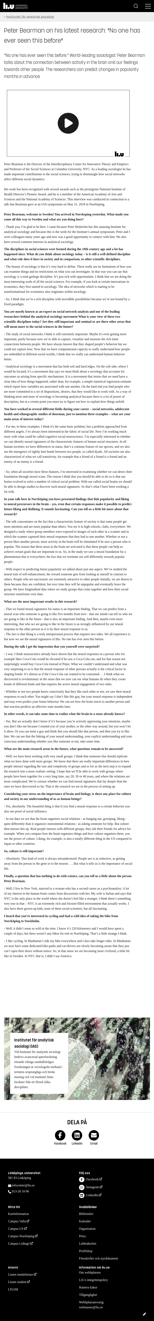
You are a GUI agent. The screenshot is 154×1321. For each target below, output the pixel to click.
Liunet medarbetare (20, 1274)
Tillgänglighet (88, 1294)
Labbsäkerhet (87, 1243)
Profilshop (85, 1251)
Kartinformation (18, 1214)
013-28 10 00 (20, 1191)
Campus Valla (17, 1221)
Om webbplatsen (90, 1272)
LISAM (13, 1289)
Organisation (87, 1228)
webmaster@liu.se (91, 1307)
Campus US (15, 1228)
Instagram (89, 1187)
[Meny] (148, 6)
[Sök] (136, 6)
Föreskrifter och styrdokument (98, 1258)
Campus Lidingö (18, 1243)
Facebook (89, 1179)
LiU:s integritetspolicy (93, 1280)
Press (82, 1236)
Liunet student (17, 1282)
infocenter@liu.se (23, 1185)
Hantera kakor (88, 1287)
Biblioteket (86, 1214)
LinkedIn (88, 1195)
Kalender (85, 1221)
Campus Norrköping (21, 1236)
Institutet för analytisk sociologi (30, 16)
